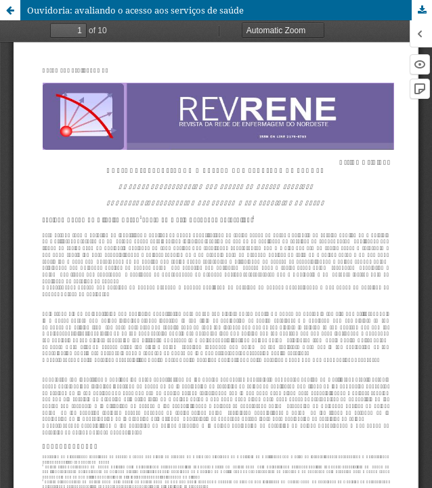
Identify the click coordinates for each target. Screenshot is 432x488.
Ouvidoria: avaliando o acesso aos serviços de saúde (135, 10)
